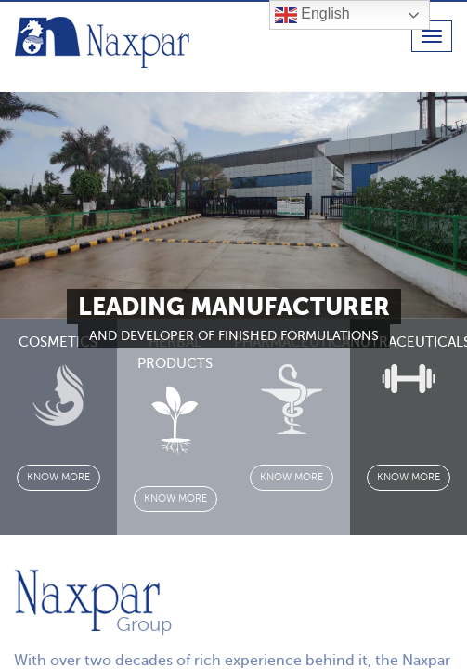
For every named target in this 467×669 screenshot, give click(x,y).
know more (58, 477)
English (312, 15)
